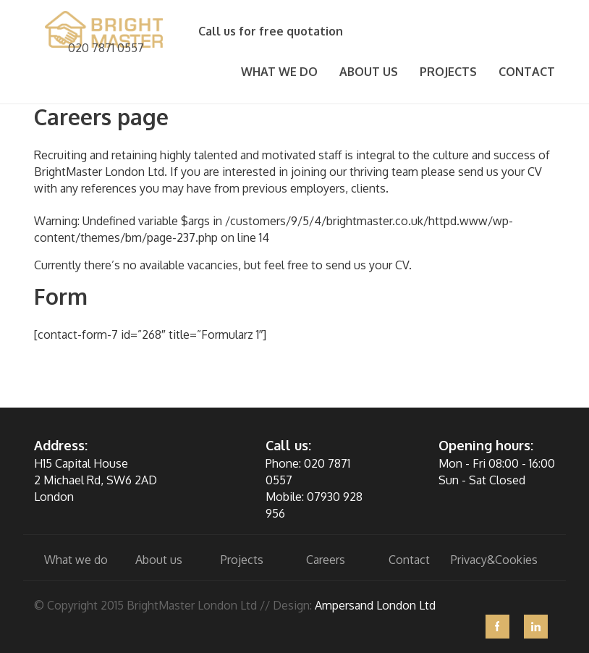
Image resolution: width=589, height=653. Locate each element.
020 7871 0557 (106, 48)
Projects (448, 71)
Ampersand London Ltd (375, 605)
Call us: (288, 445)
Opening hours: (485, 445)
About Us (368, 71)
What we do (279, 71)
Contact (527, 71)
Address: (61, 445)
